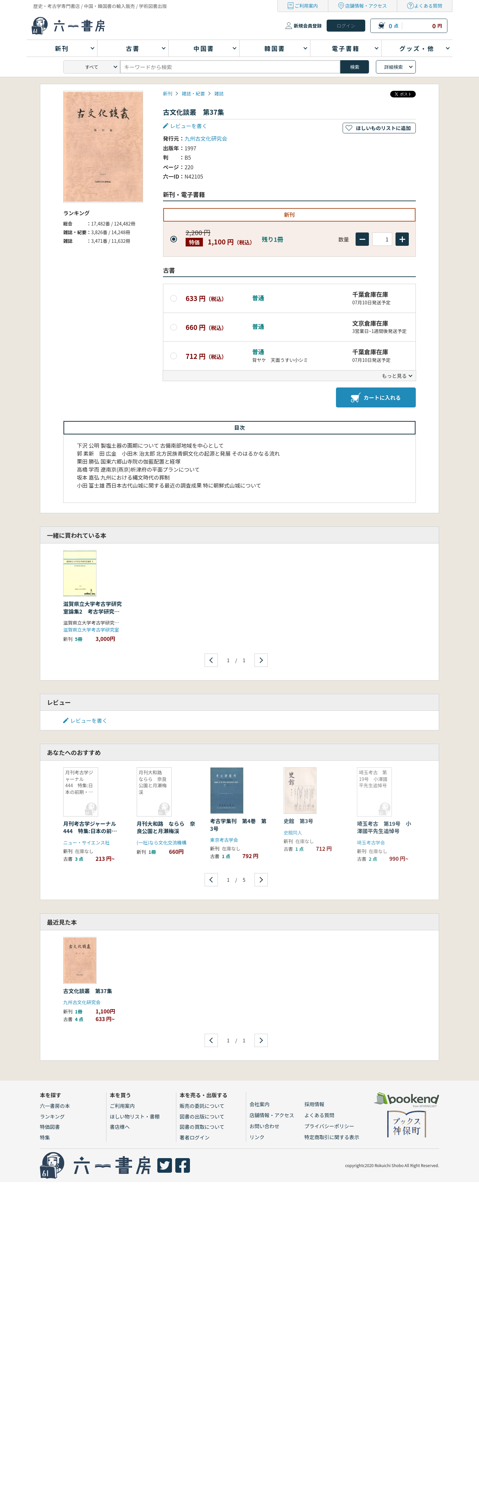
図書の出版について (202, 1116)
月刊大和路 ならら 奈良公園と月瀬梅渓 (166, 827)
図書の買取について (202, 1126)
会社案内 (259, 1104)
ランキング (52, 1116)
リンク (256, 1136)
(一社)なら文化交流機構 (161, 842)
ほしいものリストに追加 (383, 127)
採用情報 (314, 1104)
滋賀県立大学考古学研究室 (91, 629)
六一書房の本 (55, 1105)
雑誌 (219, 93)
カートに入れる (376, 397)
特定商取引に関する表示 (331, 1136)
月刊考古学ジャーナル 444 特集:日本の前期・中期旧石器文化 (92, 831)
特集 (45, 1137)
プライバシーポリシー (329, 1126)
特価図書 (50, 1126)
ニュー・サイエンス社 (86, 842)
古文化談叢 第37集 (87, 991)
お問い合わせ (264, 1126)
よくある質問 (428, 5)
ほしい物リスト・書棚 (135, 1116)
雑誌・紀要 (193, 93)
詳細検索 (393, 67)
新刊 (167, 93)
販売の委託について (202, 1105)
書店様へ (120, 1126)
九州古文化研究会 (206, 138)
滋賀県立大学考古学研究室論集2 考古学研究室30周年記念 (92, 611)
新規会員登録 (308, 25)
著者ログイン (195, 1137)
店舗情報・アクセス (366, 5)
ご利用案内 (306, 5)
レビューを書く (188, 126)
